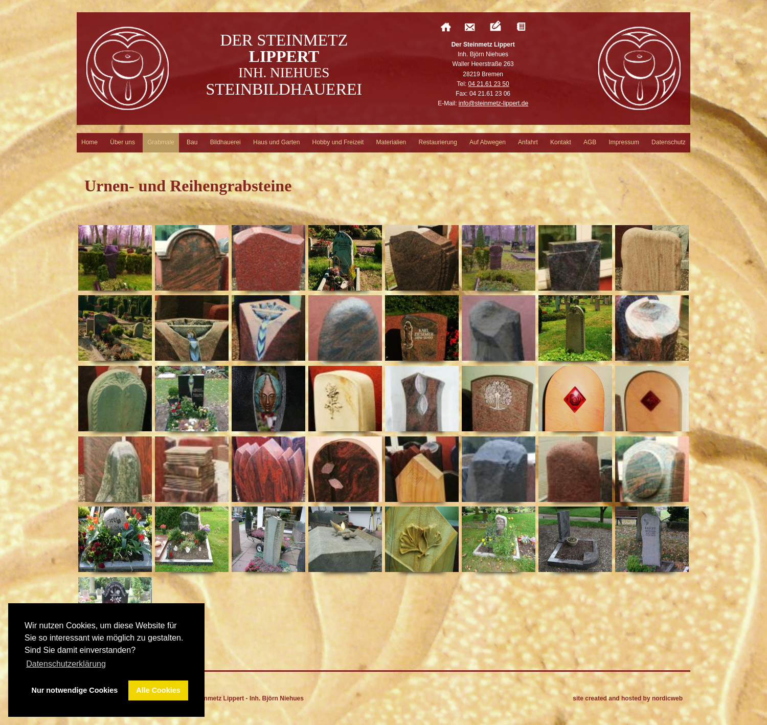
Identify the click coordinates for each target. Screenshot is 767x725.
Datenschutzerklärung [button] (66, 664)
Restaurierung (438, 142)
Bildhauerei (225, 142)
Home (89, 142)
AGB (589, 142)
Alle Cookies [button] (158, 690)
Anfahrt (528, 142)
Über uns (122, 142)
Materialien (391, 142)
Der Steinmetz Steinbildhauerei (284, 64)
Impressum (624, 142)
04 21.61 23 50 (488, 83)
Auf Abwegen (487, 142)
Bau (192, 142)
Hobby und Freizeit (338, 142)
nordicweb (667, 698)
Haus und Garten (276, 142)
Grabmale (160, 142)
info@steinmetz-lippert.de (493, 103)
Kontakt (560, 142)
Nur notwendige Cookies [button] (75, 690)
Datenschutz (668, 142)
